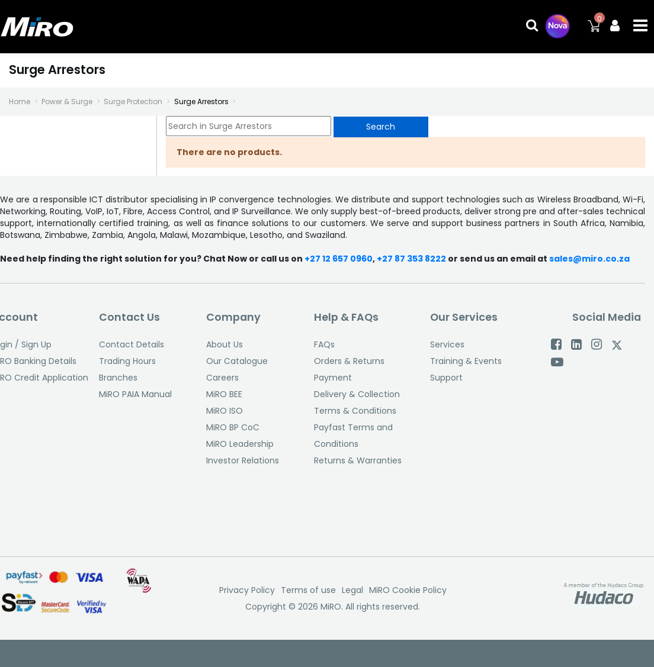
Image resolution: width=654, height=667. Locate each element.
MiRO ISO (224, 411)
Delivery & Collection (357, 394)
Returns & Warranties (358, 460)
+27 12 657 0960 (338, 259)
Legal (352, 590)
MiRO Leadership (240, 444)
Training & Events (466, 361)
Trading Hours (127, 361)
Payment (333, 378)
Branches (118, 378)
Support (446, 378)
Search (380, 127)
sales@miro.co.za (589, 259)
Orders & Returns (349, 361)
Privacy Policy (247, 590)
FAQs (324, 344)
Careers (222, 378)
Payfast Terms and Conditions (353, 435)
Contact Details (131, 344)
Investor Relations (242, 460)
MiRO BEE (224, 394)
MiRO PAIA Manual (135, 394)
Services (447, 344)
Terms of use (308, 590)
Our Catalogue (237, 361)
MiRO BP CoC (232, 427)
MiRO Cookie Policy (408, 590)
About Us (224, 344)
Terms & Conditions (355, 411)
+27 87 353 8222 (412, 259)
